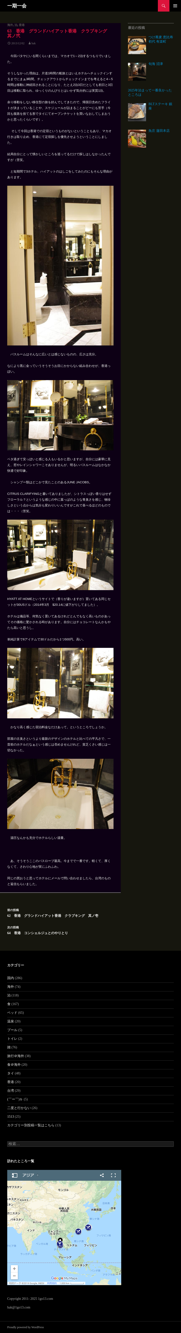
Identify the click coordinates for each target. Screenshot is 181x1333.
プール (12, 1030)
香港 (22, 25)
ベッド (12, 1012)
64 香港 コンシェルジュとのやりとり (60, 930)
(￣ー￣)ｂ (15, 1099)
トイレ (12, 1038)
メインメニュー (175, 6)
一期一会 (17, 5)
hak (34, 43)
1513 (10, 1116)
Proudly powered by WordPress (25, 1327)
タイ (10, 1073)
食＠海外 (14, 1064)
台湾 (10, 1090)
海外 (10, 25)
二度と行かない (19, 1108)
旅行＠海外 (15, 1056)
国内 (10, 978)
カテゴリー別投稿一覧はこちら (30, 1125)
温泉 (10, 1021)
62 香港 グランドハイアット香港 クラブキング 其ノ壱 (60, 912)
